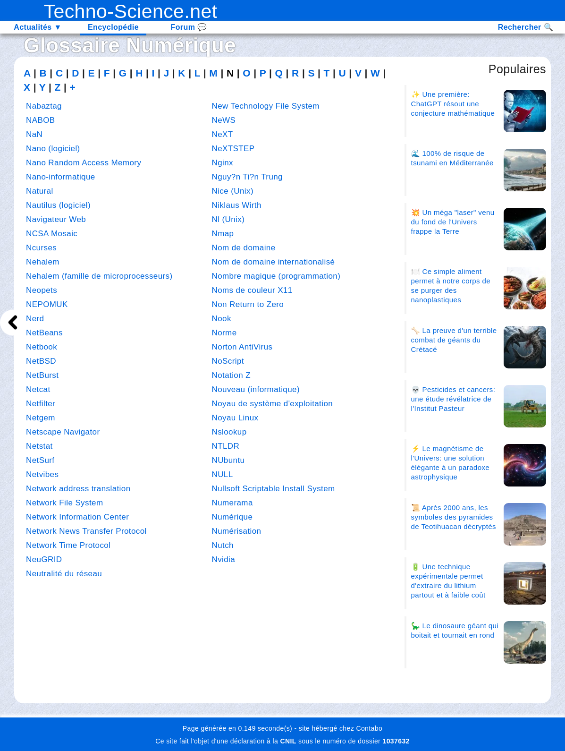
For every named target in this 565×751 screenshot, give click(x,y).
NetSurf (40, 460)
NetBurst (42, 375)
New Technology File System (266, 106)
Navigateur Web (56, 219)
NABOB (40, 120)
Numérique (181, 45)
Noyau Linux (235, 417)
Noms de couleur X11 (252, 290)
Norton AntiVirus (242, 346)
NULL (222, 474)
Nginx (222, 162)
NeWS (224, 120)
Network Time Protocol (68, 545)
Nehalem (42, 261)
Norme (224, 332)
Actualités (38, 27)
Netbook (41, 346)
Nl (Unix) (228, 219)
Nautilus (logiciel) (58, 205)
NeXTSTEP (233, 148)
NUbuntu (228, 460)
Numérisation (236, 531)
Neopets (41, 290)
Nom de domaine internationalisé (273, 261)
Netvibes (42, 474)
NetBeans (44, 332)
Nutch (223, 545)
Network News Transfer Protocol (86, 531)
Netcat (38, 389)
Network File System (64, 502)
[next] (13, 322)
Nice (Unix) (232, 191)
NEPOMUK (47, 304)
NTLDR (226, 446)
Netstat (39, 446)
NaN (34, 134)
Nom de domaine (244, 247)
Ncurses (41, 247)
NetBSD (41, 361)
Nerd (35, 318)
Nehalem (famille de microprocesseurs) (99, 276)
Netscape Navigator (63, 431)
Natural (39, 191)
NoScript (228, 361)
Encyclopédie (113, 27)
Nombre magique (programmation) (276, 276)
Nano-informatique (60, 176)
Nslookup (229, 431)
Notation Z (231, 375)
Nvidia (224, 559)
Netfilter (40, 403)
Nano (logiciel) (53, 148)
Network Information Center (77, 516)
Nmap (223, 233)
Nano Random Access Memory (83, 162)
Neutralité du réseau (64, 573)
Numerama (232, 502)
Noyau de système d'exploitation (272, 403)
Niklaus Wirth (236, 205)
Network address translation (78, 488)
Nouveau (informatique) (256, 389)
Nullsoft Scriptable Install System (273, 488)
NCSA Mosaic (51, 233)
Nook (221, 318)
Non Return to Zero (248, 304)
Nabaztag (44, 106)
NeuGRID (44, 559)
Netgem (40, 417)
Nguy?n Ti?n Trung (247, 176)
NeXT (222, 134)
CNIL (288, 741)
